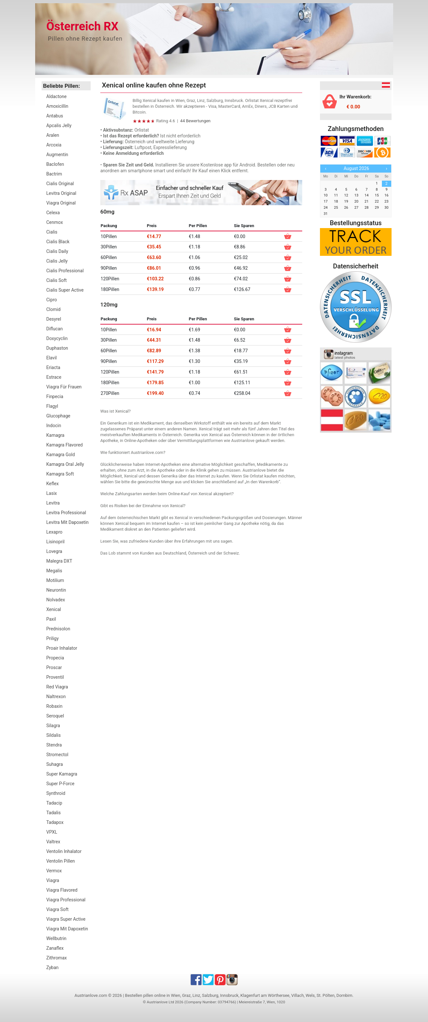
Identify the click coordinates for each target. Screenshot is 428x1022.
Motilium (55, 580)
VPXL (51, 832)
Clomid (53, 309)
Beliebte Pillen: (61, 86)
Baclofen (55, 164)
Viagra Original (61, 202)
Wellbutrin (56, 938)
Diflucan (54, 328)
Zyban (52, 967)
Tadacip (54, 803)
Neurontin (56, 590)
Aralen (52, 135)
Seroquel (55, 715)
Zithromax (56, 957)
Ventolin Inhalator (64, 851)
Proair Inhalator (61, 648)
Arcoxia (54, 144)
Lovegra (54, 551)
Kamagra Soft (60, 473)
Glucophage (58, 415)
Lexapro (54, 532)
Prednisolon (58, 628)
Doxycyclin (57, 338)
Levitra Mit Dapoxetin (67, 522)
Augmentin (57, 154)
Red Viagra (57, 686)
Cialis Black (58, 241)
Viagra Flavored (62, 890)
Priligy (52, 638)
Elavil (51, 357)
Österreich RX (82, 26)
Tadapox (55, 822)
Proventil (55, 677)
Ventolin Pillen (60, 861)
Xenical (53, 609)
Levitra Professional (66, 512)
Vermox (54, 870)
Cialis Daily (57, 251)
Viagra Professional (66, 899)
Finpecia (55, 396)
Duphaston (57, 348)
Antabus (54, 115)
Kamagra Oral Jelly (65, 464)
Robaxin (54, 706)
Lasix (51, 493)
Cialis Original (60, 183)
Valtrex (53, 841)
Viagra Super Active (65, 919)
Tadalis (53, 812)
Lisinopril (55, 541)
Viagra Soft (57, 909)
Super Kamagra (61, 774)
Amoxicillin (57, 106)
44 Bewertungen (195, 120)
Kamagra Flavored (64, 444)
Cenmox (54, 222)
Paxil (51, 619)
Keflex (52, 483)
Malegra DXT (59, 561)
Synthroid (55, 793)
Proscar (54, 667)
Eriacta (53, 367)
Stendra (54, 744)
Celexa (53, 212)
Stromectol (57, 754)
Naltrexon (56, 696)
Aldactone (56, 96)
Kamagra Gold (60, 454)
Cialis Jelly (57, 261)
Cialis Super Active (65, 290)
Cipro (51, 299)
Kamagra (55, 435)
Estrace (54, 377)
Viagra (52, 880)
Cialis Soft (56, 280)
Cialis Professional (65, 270)
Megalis (54, 570)
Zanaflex (55, 948)
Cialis (51, 232)
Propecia (55, 657)
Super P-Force (60, 783)
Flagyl (52, 406)
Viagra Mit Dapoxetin (67, 928)
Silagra (53, 725)
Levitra (53, 503)
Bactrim (54, 173)
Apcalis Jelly (59, 125)
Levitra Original (61, 193)
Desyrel (53, 319)
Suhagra (54, 764)
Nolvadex (55, 599)
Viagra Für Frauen (64, 386)
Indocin (53, 425)
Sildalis (53, 735)
